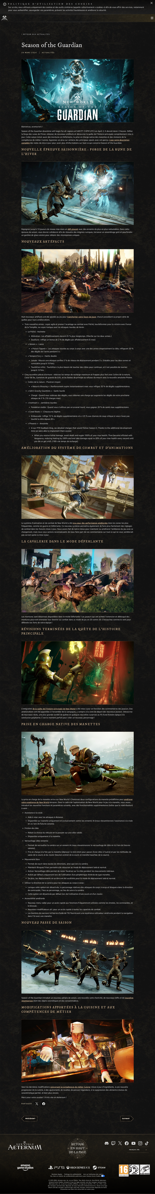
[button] (77, 90)
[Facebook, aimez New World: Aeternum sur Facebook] (127, 1143)
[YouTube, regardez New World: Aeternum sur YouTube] (133, 1143)
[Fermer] (152, 3)
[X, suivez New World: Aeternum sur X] (120, 1143)
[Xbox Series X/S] (78, 1168)
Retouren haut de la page (77, 1148)
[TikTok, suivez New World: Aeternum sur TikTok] (146, 1143)
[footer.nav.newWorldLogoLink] (25, 1145)
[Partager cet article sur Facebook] (43, 1103)
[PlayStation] (56, 1167)
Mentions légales (57, 1174)
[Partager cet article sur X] (36, 1103)
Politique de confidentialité (72, 1174)
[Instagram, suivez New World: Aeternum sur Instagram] (140, 1143)
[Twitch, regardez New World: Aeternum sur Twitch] (113, 1143)
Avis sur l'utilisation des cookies (93, 1174)
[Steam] (99, 1168)
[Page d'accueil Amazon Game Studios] (25, 1168)
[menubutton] (152, 18)
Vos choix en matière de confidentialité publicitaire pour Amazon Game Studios (77, 1176)
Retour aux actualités (36, 34)
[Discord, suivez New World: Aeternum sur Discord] (107, 1143)
